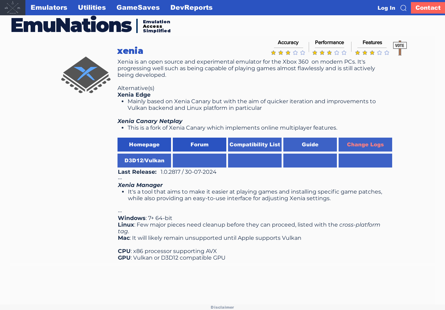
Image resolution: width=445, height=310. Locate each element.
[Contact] (428, 8)
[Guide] (310, 145)
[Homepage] (144, 145)
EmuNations (70, 25)
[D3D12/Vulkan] (144, 161)
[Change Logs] (365, 145)
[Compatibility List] (255, 145)
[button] (403, 8)
